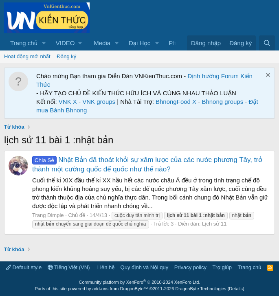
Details (236, 288)
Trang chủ (23, 42)
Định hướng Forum (213, 75)
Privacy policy (190, 267)
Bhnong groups (222, 101)
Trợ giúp (222, 267)
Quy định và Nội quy (145, 267)
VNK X (68, 101)
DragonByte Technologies (200, 288)
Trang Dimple (48, 215)
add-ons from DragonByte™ (120, 288)
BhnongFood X (176, 101)
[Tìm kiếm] (267, 42)
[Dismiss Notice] (267, 76)
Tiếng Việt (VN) (69, 267)
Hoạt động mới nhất (27, 56)
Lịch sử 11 (214, 224)
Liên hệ (105, 267)
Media (102, 42)
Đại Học (139, 42)
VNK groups (98, 101)
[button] (44, 42)
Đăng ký (67, 56)
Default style (24, 267)
